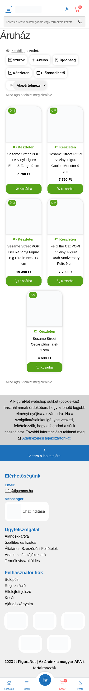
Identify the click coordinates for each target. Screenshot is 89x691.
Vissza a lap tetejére (44, 452)
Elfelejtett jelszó (18, 592)
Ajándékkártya (17, 536)
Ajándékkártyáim (19, 604)
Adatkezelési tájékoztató (25, 555)
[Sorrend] (30, 85)
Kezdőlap (18, 51)
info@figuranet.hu (19, 491)
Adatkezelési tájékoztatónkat (46, 438)
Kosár (10, 598)
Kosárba (23, 189)
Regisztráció (15, 586)
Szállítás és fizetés (20, 542)
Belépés (12, 579)
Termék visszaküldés (22, 561)
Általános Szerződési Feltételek (31, 549)
